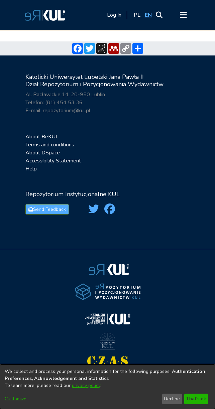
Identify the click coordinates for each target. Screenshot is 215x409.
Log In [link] (114, 15)
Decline (172, 399)
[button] (43, 15)
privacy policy (86, 385)
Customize (15, 399)
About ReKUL (42, 136)
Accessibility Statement (53, 160)
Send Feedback (47, 209)
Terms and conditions (49, 144)
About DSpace (42, 152)
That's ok (196, 399)
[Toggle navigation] (183, 15)
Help (31, 168)
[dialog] (107, 387)
